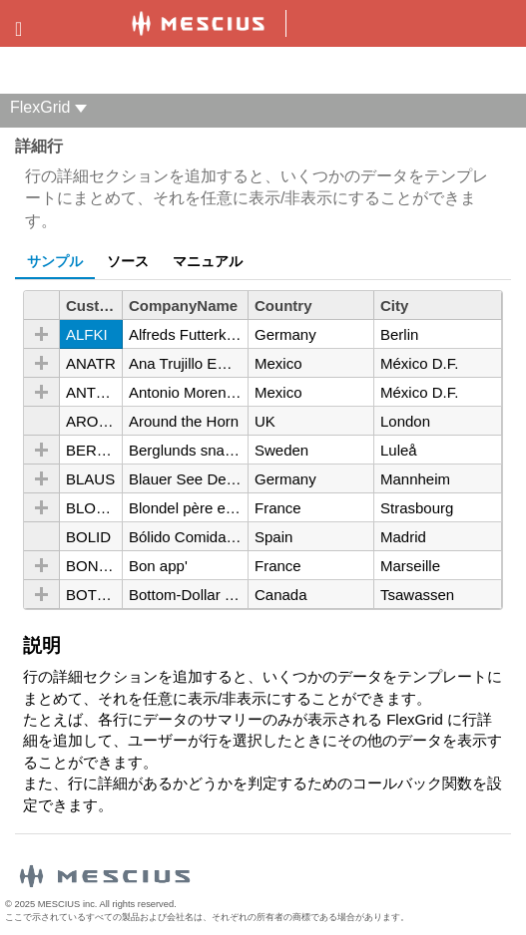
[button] (41, 334)
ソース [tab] (128, 261)
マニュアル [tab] (208, 261)
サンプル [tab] (55, 261)
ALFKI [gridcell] (87, 334)
